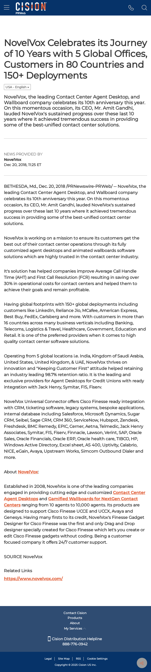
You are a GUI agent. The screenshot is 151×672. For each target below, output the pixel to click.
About (75, 623)
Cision (82, 665)
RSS (78, 658)
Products (75, 618)
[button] (131, 8)
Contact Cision (75, 613)
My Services (75, 628)
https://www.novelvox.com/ (33, 578)
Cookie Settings (97, 658)
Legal (48, 658)
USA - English (17, 87)
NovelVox (28, 471)
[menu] (6, 8)
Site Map (64, 658)
